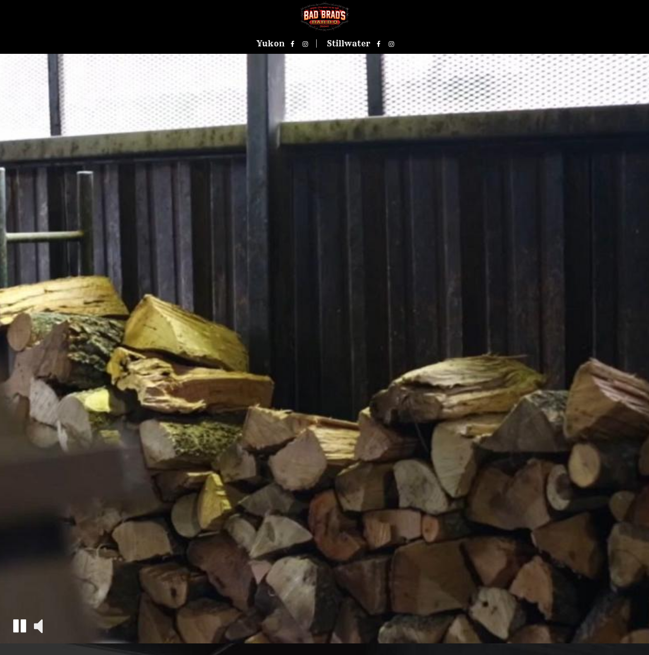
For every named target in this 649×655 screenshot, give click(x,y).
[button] (19, 625)
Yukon (270, 43)
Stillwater (348, 43)
